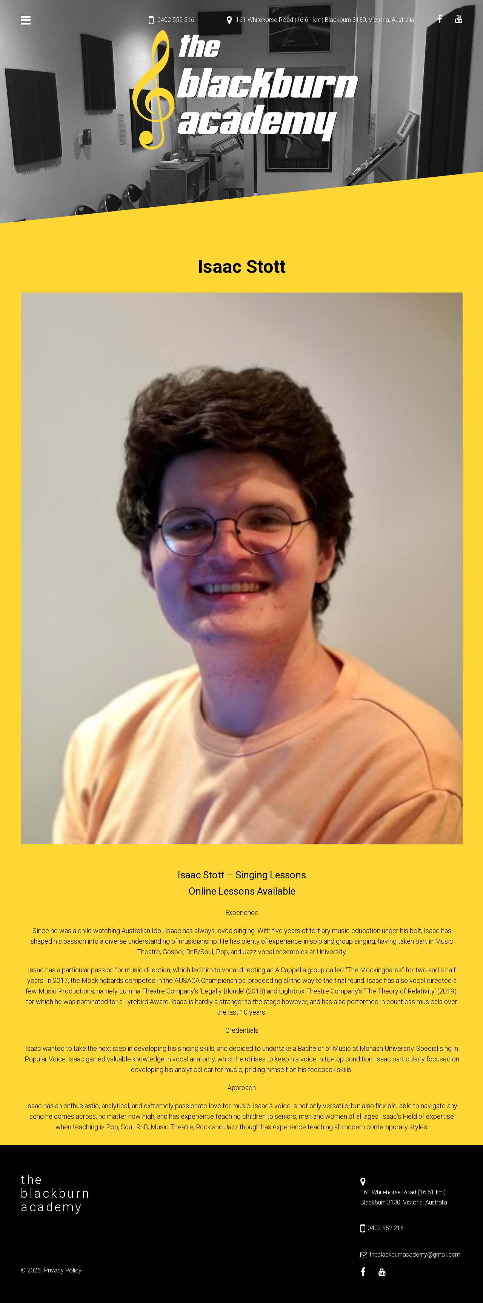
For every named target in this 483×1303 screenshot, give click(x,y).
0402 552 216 (175, 19)
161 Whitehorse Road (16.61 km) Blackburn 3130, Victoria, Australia (325, 19)
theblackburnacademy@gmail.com (414, 1254)
